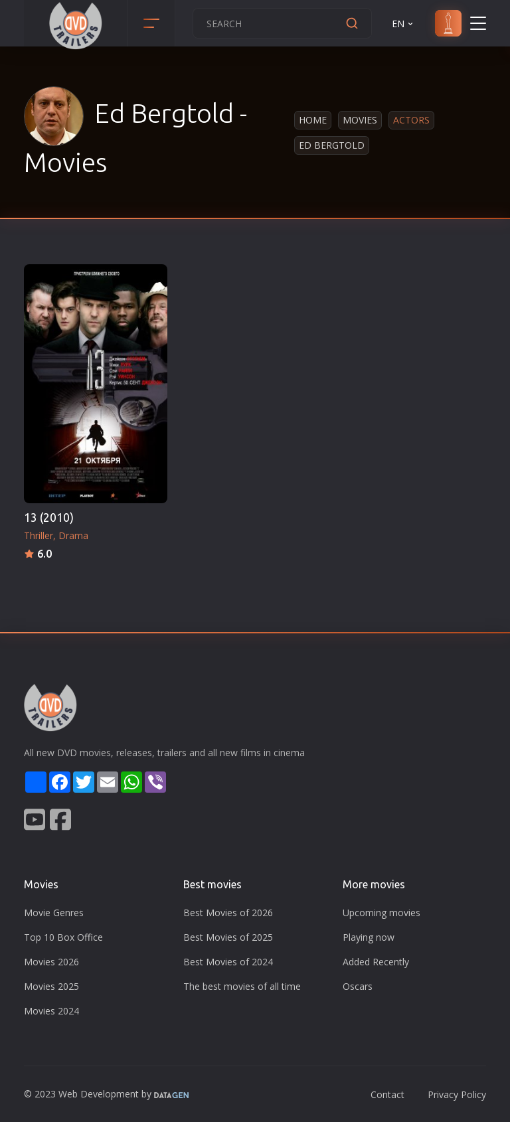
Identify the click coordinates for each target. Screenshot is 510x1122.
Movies (360, 120)
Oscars (358, 986)
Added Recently (376, 961)
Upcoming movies (381, 912)
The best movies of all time (242, 986)
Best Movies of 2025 (228, 937)
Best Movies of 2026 (228, 912)
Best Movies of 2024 (228, 961)
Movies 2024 (51, 1010)
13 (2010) (49, 517)
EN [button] (403, 23)
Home (313, 120)
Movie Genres (54, 912)
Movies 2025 (51, 986)
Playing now (368, 937)
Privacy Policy (457, 1094)
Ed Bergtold (332, 145)
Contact (387, 1094)
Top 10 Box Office (63, 937)
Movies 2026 (51, 961)
